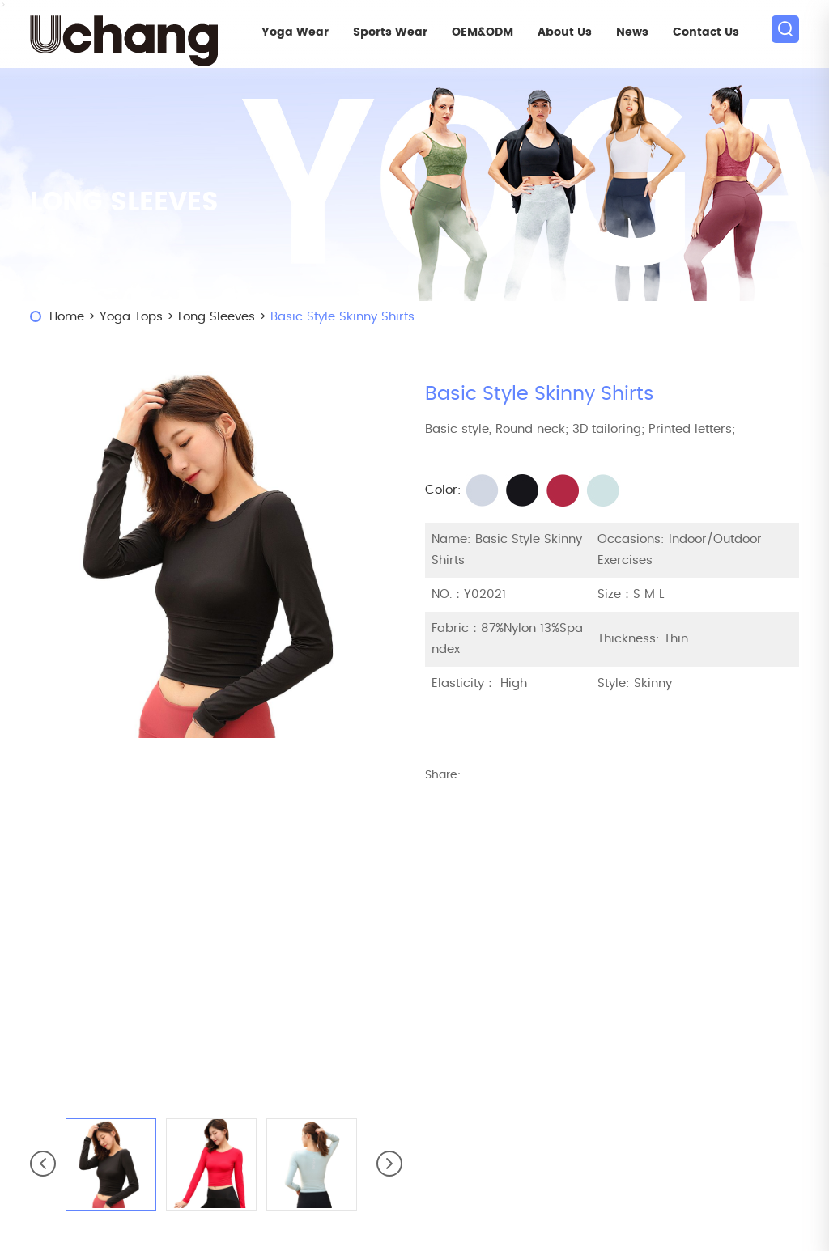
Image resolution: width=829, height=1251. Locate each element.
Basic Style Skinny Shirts (342, 317)
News (632, 32)
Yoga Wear (295, 32)
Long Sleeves (216, 317)
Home (66, 317)
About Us (565, 32)
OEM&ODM (482, 32)
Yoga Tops (131, 317)
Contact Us (706, 32)
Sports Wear (390, 32)
